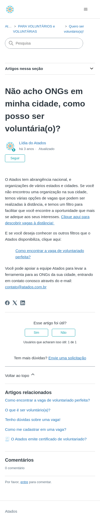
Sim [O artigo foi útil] (36, 332)
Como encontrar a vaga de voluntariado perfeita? (47, 400)
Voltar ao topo (20, 375)
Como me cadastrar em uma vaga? (35, 429)
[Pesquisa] (44, 43)
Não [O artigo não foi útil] (63, 332)
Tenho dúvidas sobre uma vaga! (32, 419)
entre (24, 482)
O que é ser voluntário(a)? (27, 410)
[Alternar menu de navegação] (86, 9)
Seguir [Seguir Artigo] (15, 158)
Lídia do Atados (32, 143)
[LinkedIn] (22, 303)
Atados (10, 26)
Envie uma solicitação (67, 358)
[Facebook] (7, 303)
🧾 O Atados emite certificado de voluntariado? (45, 439)
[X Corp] (14, 303)
